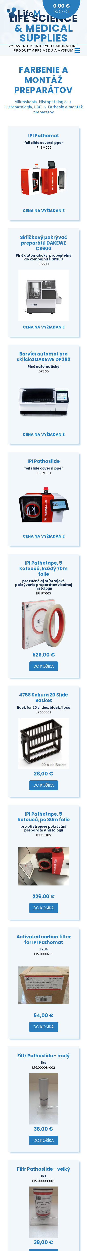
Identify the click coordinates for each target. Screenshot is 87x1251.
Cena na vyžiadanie (44, 210)
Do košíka (43, 666)
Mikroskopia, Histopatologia (40, 102)
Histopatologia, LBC (22, 107)
